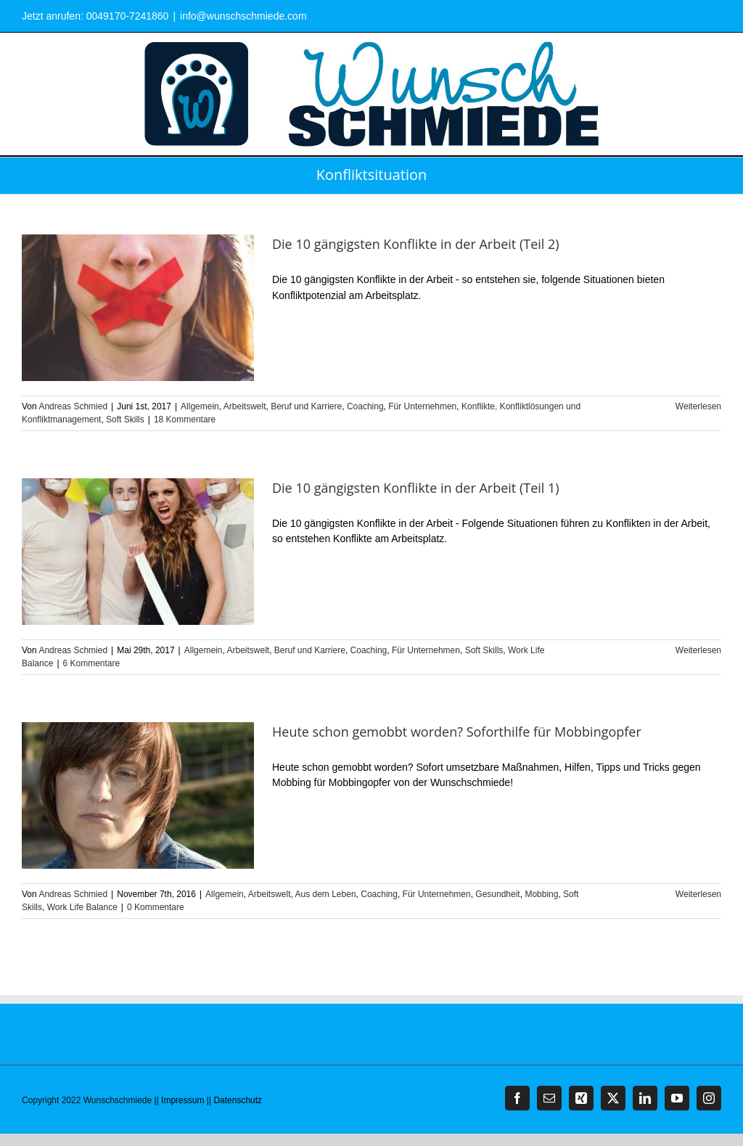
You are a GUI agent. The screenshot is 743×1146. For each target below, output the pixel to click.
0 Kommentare (155, 907)
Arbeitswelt (244, 406)
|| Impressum (180, 1100)
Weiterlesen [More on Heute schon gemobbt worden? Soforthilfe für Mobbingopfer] (698, 894)
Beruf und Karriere (306, 406)
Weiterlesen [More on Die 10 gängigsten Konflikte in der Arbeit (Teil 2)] (698, 406)
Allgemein (200, 406)
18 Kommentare (184, 419)
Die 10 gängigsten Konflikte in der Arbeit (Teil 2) (415, 244)
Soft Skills (125, 419)
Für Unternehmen (422, 406)
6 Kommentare (91, 663)
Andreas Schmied (72, 406)
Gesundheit (497, 894)
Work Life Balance (82, 907)
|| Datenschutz (234, 1100)
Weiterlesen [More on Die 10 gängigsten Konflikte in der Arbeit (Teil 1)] (698, 650)
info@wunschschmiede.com (243, 16)
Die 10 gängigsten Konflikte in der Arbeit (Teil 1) (415, 487)
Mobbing (541, 894)
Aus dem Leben (325, 894)
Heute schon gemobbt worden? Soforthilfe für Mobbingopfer (456, 731)
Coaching (365, 406)
